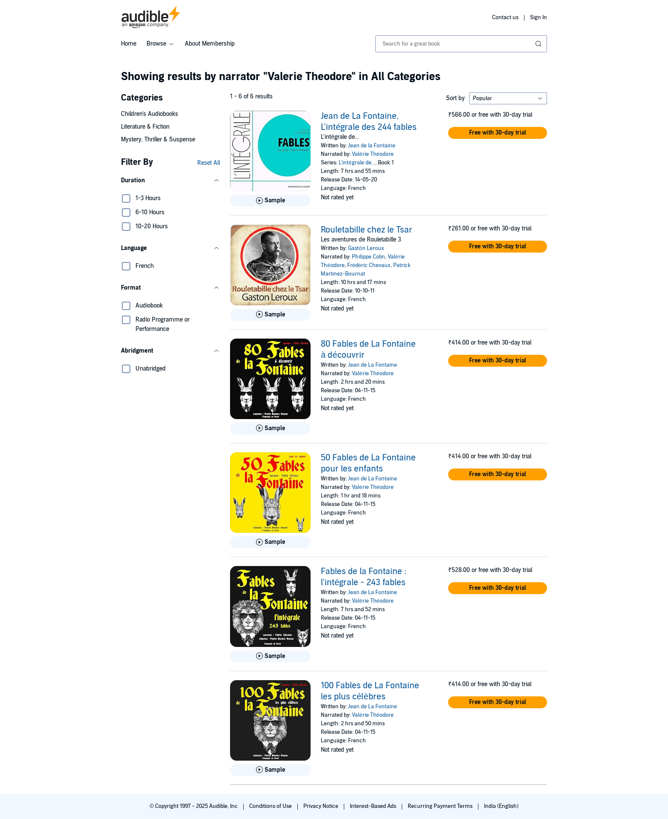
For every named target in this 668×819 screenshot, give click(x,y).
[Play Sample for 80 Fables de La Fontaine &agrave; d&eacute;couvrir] (270, 428)
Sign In (538, 17)
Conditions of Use (271, 806)
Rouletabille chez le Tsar (366, 230)
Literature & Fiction (145, 126)
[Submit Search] (539, 43)
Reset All (208, 163)
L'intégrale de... (357, 162)
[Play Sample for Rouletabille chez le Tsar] (270, 315)
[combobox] (461, 43)
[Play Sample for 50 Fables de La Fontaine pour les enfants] (270, 542)
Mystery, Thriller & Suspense (158, 139)
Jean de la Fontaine (371, 145)
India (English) (501, 806)
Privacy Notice (321, 806)
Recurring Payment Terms (441, 806)
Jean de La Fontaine (372, 365)
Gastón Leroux (366, 248)
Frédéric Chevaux (369, 265)
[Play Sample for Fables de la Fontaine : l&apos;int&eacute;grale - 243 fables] (270, 656)
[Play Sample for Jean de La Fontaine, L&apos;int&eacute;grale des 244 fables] (270, 201)
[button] (170, 180)
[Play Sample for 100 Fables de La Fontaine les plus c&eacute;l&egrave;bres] (270, 770)
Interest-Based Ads (373, 806)
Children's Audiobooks (149, 114)
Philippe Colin (368, 256)
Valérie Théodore (372, 154)
